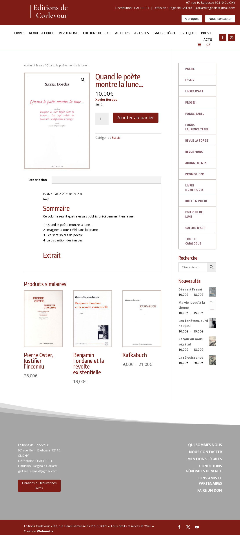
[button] (83, 80)
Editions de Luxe (96, 33)
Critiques (188, 33)
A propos (192, 18)
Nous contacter (220, 18)
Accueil (28, 65)
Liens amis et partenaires (210, 481)
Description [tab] (38, 180)
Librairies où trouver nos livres (39, 485)
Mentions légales (204, 458)
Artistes (141, 33)
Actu (208, 40)
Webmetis (45, 531)
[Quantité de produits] (102, 119)
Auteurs (122, 33)
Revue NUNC (68, 33)
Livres (19, 33)
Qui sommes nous (205, 444)
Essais (40, 65)
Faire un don (209, 490)
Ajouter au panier (135, 118)
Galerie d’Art (165, 33)
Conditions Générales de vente (204, 469)
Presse (206, 33)
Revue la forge (41, 33)
